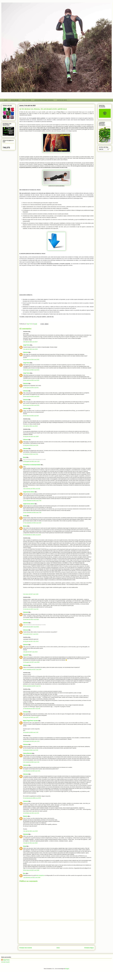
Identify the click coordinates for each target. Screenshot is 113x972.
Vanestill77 (26, 655)
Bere (24, 873)
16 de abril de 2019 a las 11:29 (30, 732)
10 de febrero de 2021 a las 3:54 (31, 813)
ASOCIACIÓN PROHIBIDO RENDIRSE (43, 100)
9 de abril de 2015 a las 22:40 (30, 349)
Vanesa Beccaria (27, 753)
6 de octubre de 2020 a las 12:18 (31, 762)
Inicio (58, 947)
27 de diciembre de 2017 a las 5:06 (31, 708)
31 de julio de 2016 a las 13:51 (30, 454)
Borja (24, 457)
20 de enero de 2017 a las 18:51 (31, 619)
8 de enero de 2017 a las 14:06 (30, 594)
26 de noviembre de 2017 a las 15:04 (32, 669)
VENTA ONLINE (15, 100)
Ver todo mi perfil (5, 962)
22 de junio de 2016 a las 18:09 (30, 436)
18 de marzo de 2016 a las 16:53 (31, 396)
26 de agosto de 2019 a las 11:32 (31, 741)
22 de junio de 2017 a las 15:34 (30, 641)
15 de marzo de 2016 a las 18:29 (31, 359)
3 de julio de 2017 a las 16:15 (30, 651)
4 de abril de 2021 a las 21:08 (30, 831)
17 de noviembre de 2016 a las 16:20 (32, 522)
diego (24, 846)
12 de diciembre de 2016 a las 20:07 (32, 534)
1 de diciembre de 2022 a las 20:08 (31, 877)
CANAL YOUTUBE (26, 100)
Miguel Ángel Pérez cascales (30, 720)
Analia (24, 515)
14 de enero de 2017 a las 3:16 (30, 609)
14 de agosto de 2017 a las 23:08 (31, 662)
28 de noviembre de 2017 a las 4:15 (32, 686)
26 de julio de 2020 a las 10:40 (30, 750)
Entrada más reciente (25, 947)
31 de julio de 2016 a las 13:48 (30, 445)
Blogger (67, 968)
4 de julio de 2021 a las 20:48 (30, 843)
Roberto (25, 816)
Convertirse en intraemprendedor (31, 464)
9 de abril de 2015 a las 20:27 (30, 341)
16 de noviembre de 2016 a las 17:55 (32, 512)
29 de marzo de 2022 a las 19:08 (31, 870)
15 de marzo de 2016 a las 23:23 (31, 370)
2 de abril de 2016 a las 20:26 (30, 426)
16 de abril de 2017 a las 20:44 (30, 634)
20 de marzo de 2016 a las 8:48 (31, 415)
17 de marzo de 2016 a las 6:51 (31, 387)
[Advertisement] (56, 931)
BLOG (5, 100)
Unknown (25, 352)
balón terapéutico (40, 875)
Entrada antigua (89, 947)
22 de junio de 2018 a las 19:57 (30, 717)
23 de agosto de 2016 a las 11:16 (31, 461)
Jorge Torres (26, 345)
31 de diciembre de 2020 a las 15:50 (32, 798)
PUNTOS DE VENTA (62, 100)
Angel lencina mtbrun (28, 491)
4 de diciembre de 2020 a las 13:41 (31, 771)
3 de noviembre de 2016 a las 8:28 (31, 488)
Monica (25, 526)
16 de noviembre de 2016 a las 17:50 (32, 500)
